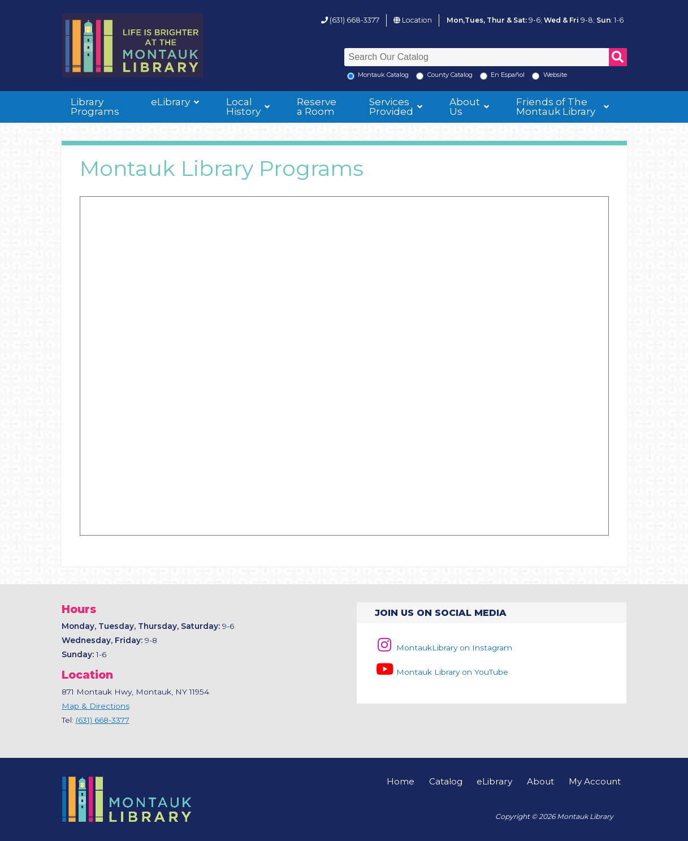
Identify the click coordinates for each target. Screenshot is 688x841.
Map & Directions (95, 705)
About (540, 781)
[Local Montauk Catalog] (350, 76)
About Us (464, 106)
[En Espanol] (483, 76)
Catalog (445, 781)
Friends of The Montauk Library (555, 106)
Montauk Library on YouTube (441, 671)
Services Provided (391, 106)
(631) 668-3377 (354, 20)
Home (400, 781)
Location (417, 20)
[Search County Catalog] (419, 76)
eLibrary (170, 101)
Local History (243, 106)
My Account (595, 781)
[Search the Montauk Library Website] (535, 76)
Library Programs (95, 106)
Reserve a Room (316, 106)
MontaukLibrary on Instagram (443, 647)
